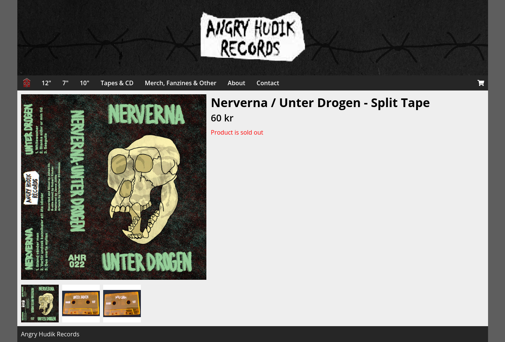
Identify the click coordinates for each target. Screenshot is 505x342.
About (237, 83)
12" (46, 83)
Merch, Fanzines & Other (180, 83)
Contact (267, 83)
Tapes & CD (117, 83)
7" (66, 83)
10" (84, 83)
